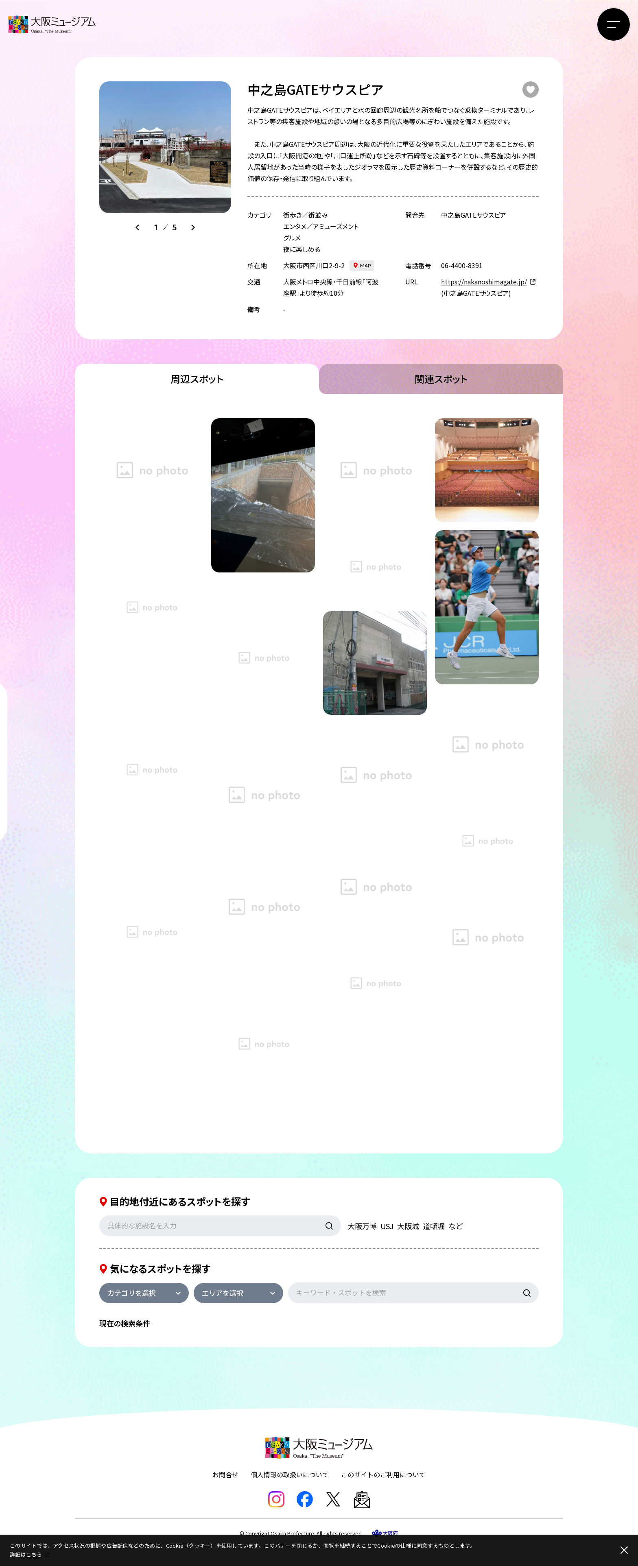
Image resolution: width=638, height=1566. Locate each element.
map (365, 265)
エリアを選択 (222, 1293)
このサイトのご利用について (383, 1474)
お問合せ (225, 1474)
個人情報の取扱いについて (290, 1474)
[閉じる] (624, 1550)
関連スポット (441, 378)
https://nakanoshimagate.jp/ (484, 281)
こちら (34, 1554)
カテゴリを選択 (131, 1293)
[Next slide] (193, 227)
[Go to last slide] (137, 227)
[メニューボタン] (613, 24)
